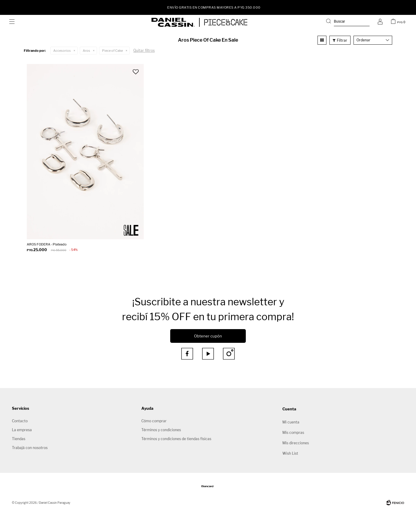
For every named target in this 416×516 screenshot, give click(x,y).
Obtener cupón (208, 336)
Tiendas (18, 439)
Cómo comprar (154, 421)
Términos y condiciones (161, 430)
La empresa (22, 430)
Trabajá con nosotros (30, 447)
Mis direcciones (295, 443)
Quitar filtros (144, 50)
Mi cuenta (290, 422)
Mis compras (293, 432)
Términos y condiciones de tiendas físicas (176, 439)
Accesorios (62, 51)
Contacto (20, 421)
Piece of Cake (112, 51)
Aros (86, 51)
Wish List (290, 453)
